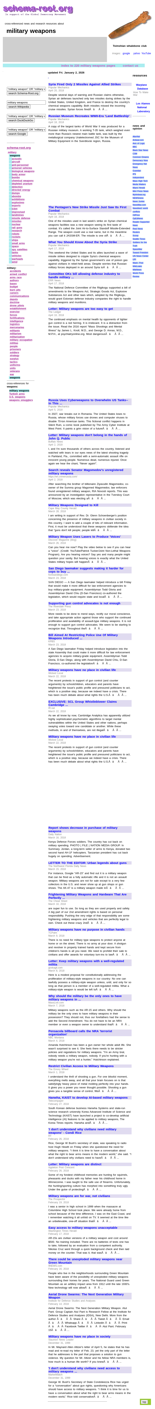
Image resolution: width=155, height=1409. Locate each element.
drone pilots (17, 305)
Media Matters (139, 184)
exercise (15, 311)
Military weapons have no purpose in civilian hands (86, 929)
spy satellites (19, 249)
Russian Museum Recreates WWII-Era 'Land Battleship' (88, 116)
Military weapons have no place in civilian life (82, 670)
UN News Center (140, 256)
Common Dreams (141, 157)
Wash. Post (138, 263)
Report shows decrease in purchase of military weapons (82, 829)
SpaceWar (137, 249)
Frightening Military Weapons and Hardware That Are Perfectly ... (87, 896)
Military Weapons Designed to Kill (73, 505)
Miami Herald (139, 188)
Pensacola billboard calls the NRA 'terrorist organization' (80, 1033)
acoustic (17, 158)
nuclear (16, 224)
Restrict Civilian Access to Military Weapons (81, 1066)
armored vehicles (22, 168)
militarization (17, 336)
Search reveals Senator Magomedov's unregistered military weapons (85, 471)
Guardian (137, 171)
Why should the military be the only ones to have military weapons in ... (85, 997)
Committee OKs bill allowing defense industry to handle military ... (84, 275)
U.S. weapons (17, 397)
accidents (15, 271)
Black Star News (140, 150)
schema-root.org (19, 147)
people (14, 346)
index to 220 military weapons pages (88, 65)
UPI (134, 259)
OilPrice (136, 215)
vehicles (16, 255)
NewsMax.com (139, 205)
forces (13, 315)
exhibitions (18, 199)
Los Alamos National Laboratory (143, 107)
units (13, 368)
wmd (14, 262)
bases (13, 283)
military (12, 152)
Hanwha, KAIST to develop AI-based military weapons (88, 1097)
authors (14, 280)
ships (15, 240)
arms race (16, 277)
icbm (15, 208)
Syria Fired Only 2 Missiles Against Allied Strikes (84, 84)
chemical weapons (23, 180)
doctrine (14, 302)
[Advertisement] (82, 172)
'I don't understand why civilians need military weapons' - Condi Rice (82, 1131)
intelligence (16, 321)
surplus (14, 358)
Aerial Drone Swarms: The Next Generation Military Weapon (86, 1296)
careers (14, 293)
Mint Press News (140, 191)
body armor (19, 174)
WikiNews (137, 270)
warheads (17, 259)
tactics (14, 362)
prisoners (15, 349)
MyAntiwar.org (139, 195)
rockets (16, 237)
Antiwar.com (138, 140)
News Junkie (138, 201)
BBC (135, 147)
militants (15, 330)
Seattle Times (139, 239)
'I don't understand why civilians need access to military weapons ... (84, 1370)
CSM (135, 154)
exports (16, 205)
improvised (18, 212)
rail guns (17, 227)
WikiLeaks (137, 266)
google (126, 53)
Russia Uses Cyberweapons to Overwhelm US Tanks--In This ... (88, 402)
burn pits (15, 290)
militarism (15, 333)
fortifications (17, 318)
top (144, 1401)
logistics (15, 324)
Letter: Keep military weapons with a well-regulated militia (86, 962)
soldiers (14, 352)
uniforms (15, 365)
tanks (15, 252)
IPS (134, 174)
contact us (130, 65)
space (15, 246)
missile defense (21, 218)
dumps (16, 193)
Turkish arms (17, 394)
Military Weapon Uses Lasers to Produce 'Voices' (84, 536)
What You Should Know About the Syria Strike (82, 242)
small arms (18, 243)
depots (14, 299)
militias (14, 343)
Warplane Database (142, 87)
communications (19, 296)
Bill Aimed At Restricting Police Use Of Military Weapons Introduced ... (83, 636)
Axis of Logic (139, 143)
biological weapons (23, 171)
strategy (14, 355)
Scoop (135, 235)
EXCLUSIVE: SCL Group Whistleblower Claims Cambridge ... (82, 703)
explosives (18, 202)
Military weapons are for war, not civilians (79, 1196)
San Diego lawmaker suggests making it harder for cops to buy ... (86, 570)
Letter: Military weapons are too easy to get (80, 308)
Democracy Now (140, 160)
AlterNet (136, 137)
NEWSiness (138, 198)
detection (17, 187)
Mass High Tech (140, 181)
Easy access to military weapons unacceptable (82, 1227)
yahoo (136, 53)
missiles (16, 221)
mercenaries (17, 327)
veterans (15, 371)
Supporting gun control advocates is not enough (84, 603)
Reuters (136, 232)
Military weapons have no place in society (79, 1336)
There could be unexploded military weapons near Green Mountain (85, 1261)
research (17, 230)
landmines (18, 215)
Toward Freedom (140, 253)
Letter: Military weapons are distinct (74, 1164)
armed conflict (18, 274)
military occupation (21, 339)
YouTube (146, 53)
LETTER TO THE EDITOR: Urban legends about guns (87, 863)
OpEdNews (138, 218)
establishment (18, 308)
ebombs (16, 196)
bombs (16, 177)
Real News (138, 229)
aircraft (16, 161)
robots (15, 233)
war (12, 374)
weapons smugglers (21, 400)
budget (14, 286)
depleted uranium (22, 183)
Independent (138, 177)
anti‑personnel (20, 165)
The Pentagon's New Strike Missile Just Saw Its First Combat (87, 209)
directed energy (21, 190)
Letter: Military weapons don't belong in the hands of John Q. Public (87, 436)
